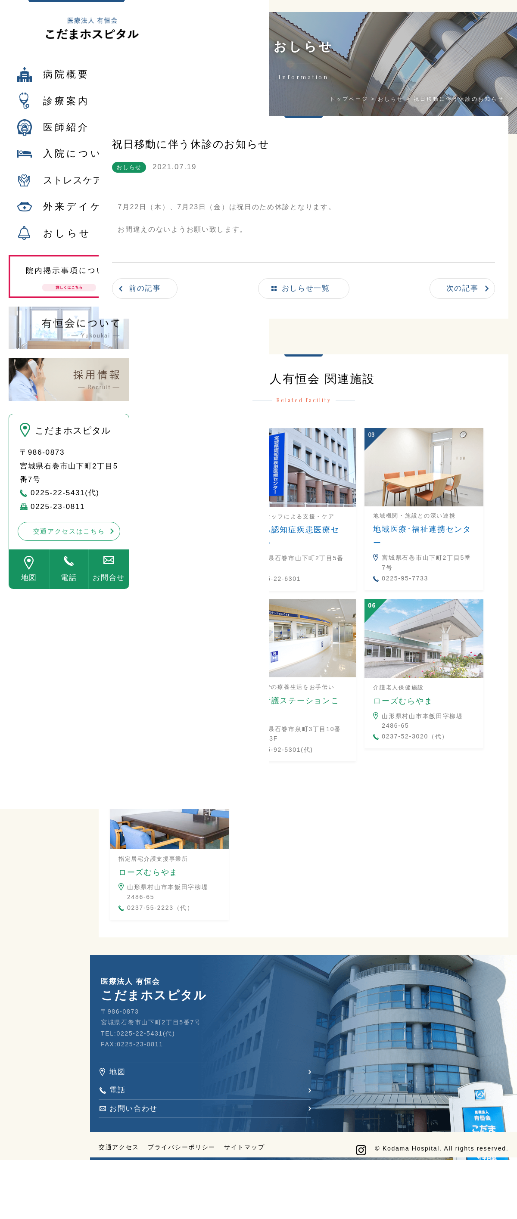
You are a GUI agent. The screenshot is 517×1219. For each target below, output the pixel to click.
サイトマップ (296, 1199)
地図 (29, 587)
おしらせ (67, 242)
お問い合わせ (186, 1149)
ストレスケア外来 (82, 189)
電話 (69, 587)
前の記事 (201, 281)
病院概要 (66, 83)
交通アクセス (171, 1199)
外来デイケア (79, 216)
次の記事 (454, 281)
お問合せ (109, 587)
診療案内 (66, 110)
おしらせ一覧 (329, 281)
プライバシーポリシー (234, 1199)
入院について (79, 163)
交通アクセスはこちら (69, 540)
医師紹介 (66, 136)
